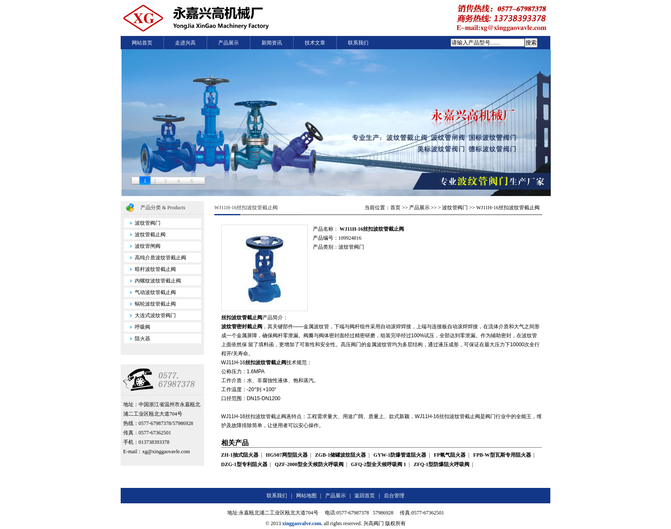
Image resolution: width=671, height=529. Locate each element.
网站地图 (306, 496)
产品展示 (228, 43)
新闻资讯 (271, 43)
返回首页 (364, 496)
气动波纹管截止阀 (150, 292)
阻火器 (137, 339)
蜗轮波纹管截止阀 (150, 304)
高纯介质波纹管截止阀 (155, 258)
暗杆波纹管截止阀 (150, 269)
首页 (395, 208)
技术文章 (315, 43)
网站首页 (142, 43)
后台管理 (394, 496)
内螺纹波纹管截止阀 (152, 281)
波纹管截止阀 (145, 235)
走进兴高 (185, 43)
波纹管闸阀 (142, 246)
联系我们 (358, 43)
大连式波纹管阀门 (150, 315)
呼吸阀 (137, 327)
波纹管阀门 (142, 223)
